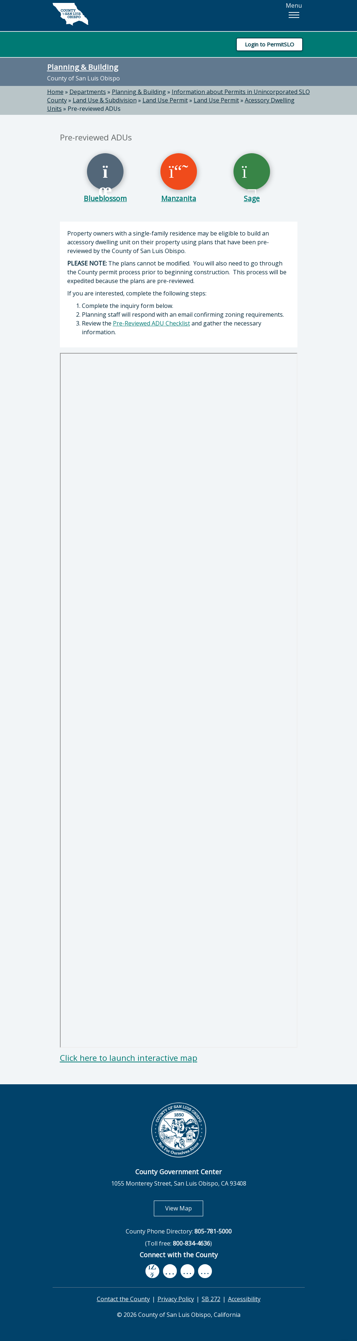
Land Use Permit (165, 100)
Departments (87, 92)
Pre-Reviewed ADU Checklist (151, 323)
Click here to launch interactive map (128, 1057)
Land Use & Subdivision (105, 100)
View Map (184, 1208)
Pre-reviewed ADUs (94, 109)
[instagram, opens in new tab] (205, 1271)
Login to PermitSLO (269, 44)
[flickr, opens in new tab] (187, 1271)
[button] (294, 15)
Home (55, 92)
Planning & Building (82, 67)
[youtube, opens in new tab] (169, 1271)
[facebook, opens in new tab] (152, 1271)
